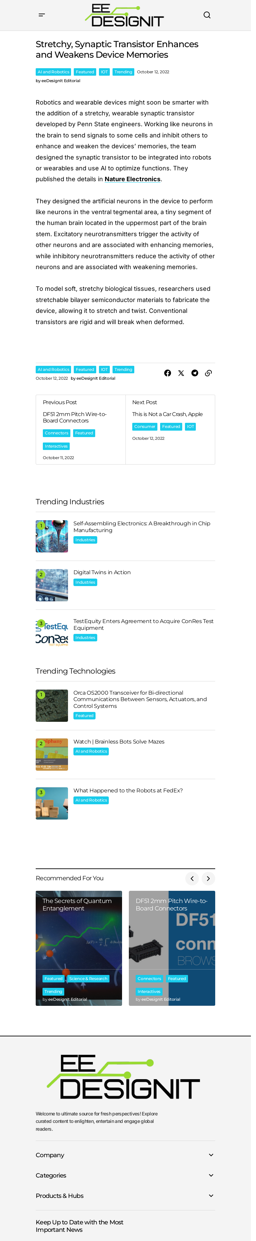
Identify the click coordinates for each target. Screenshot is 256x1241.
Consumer (144, 426)
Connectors (56, 432)
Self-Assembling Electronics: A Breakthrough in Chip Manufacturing (141, 526)
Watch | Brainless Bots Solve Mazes (119, 741)
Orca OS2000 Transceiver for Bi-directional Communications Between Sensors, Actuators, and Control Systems (140, 699)
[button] (42, 15)
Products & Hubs (59, 1196)
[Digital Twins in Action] (52, 585)
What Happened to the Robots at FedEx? (128, 790)
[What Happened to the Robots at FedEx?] (52, 803)
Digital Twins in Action (102, 572)
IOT (104, 71)
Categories (51, 1175)
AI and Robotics (53, 71)
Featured (85, 71)
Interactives (56, 446)
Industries (85, 539)
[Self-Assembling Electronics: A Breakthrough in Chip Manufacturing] (52, 536)
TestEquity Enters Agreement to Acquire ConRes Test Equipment (143, 624)
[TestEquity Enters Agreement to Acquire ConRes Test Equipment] (52, 634)
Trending (123, 71)
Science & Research (88, 978)
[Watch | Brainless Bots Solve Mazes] (52, 754)
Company (50, 1155)
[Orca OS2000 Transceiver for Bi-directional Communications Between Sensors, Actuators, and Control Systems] (52, 706)
